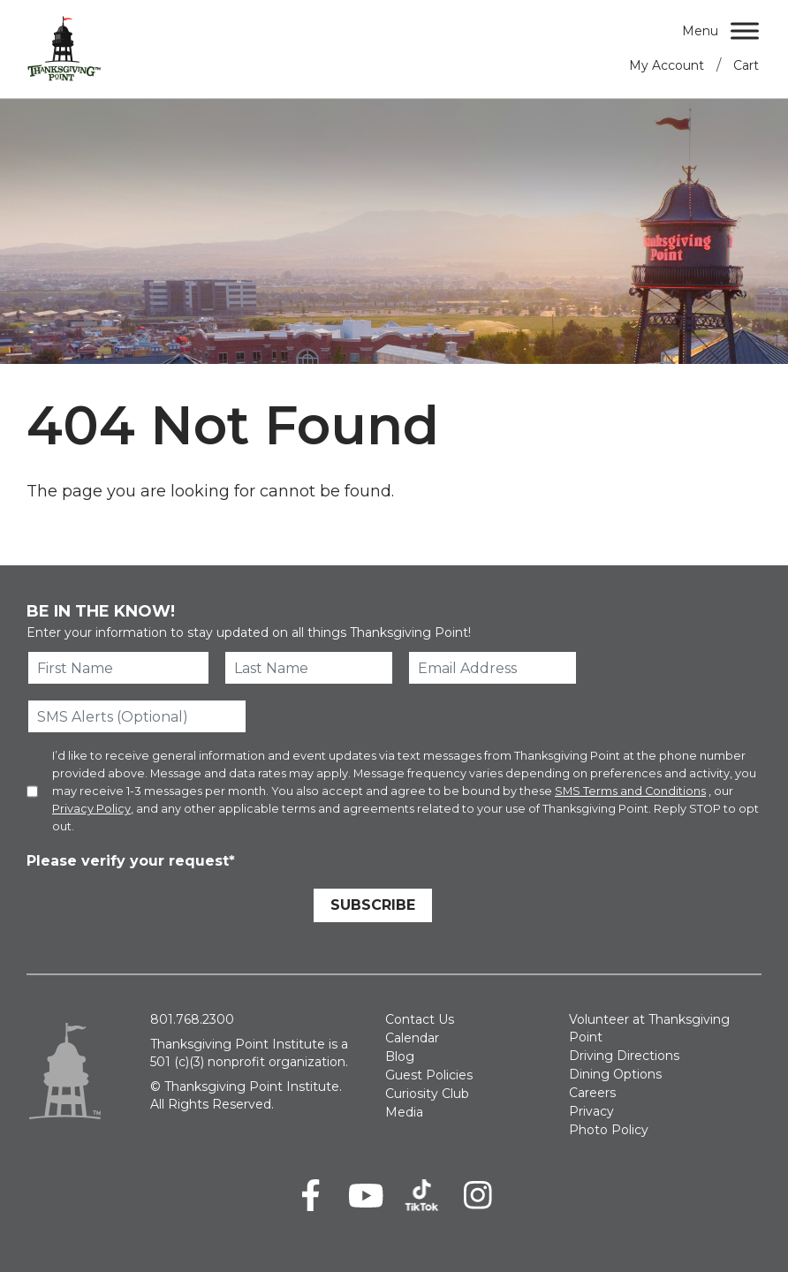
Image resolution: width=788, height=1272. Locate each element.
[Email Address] (492, 667)
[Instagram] (477, 1195)
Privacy (591, 1111)
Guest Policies (429, 1075)
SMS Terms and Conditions (630, 791)
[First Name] (118, 667)
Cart (746, 65)
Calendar (412, 1038)
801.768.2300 (192, 1019)
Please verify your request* (131, 860)
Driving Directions (624, 1056)
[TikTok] (422, 1195)
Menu (700, 31)
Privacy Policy (91, 808)
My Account (666, 65)
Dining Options (615, 1074)
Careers (592, 1093)
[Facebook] (310, 1195)
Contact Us (419, 1019)
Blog (399, 1056)
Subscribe (372, 905)
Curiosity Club (427, 1094)
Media (404, 1112)
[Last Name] (309, 667)
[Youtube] (366, 1195)
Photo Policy (608, 1130)
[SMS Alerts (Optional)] (137, 716)
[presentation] (161, 908)
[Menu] (745, 30)
